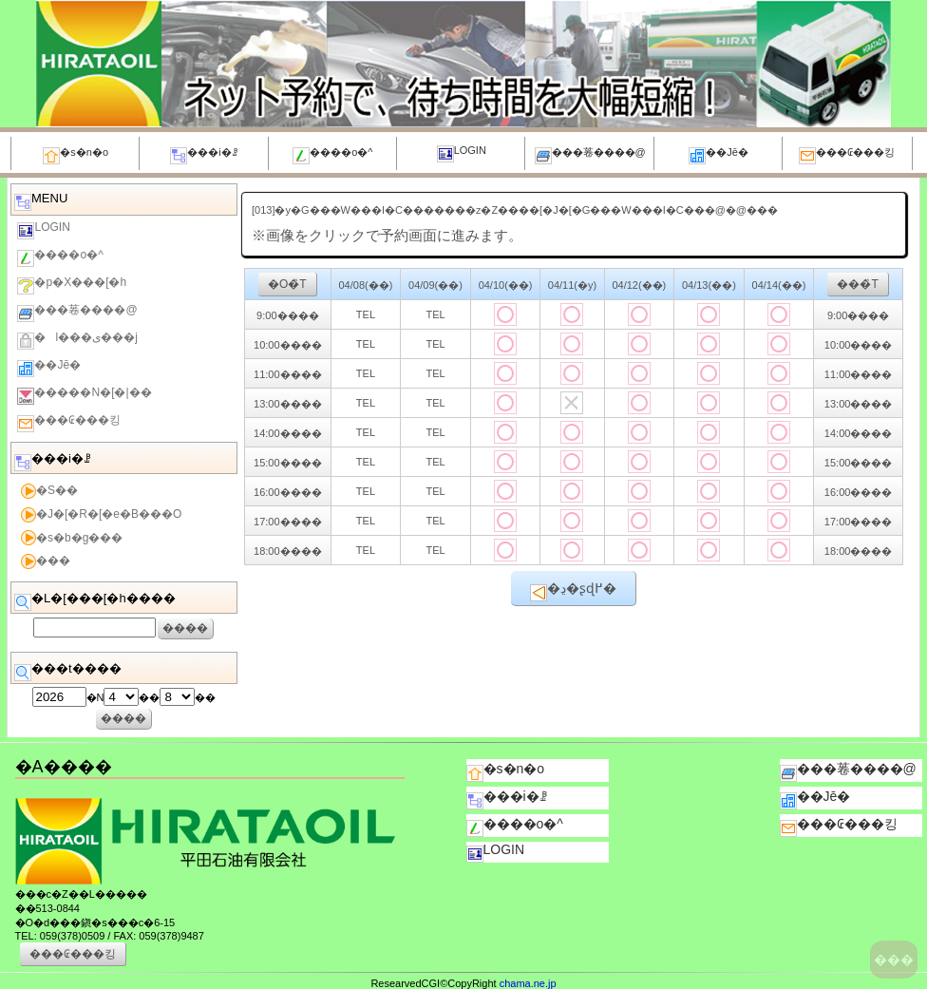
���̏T (857, 284)
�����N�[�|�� (84, 395)
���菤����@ (590, 155)
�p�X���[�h (71, 285)
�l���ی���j (77, 340)
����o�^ (332, 155)
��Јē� (718, 155)
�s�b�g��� (72, 537)
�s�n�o (75, 155)
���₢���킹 (847, 155)
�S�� (49, 491)
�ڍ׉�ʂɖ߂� (573, 590)
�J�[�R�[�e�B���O (101, 515)
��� (894, 959)
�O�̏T (287, 284)
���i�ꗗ (203, 155)
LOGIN (461, 153)
